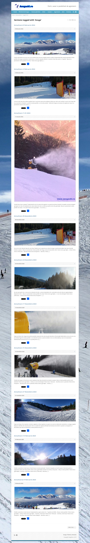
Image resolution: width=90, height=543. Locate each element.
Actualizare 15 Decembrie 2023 (25, 348)
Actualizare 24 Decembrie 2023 (25, 260)
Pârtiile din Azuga (24, 12)
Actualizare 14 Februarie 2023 (25, 436)
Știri (63, 12)
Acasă (15, 12)
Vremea (68, 12)
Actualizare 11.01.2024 (22, 113)
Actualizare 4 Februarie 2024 (24, 69)
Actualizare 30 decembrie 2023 (25, 216)
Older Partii (71, 527)
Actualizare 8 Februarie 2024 (24, 25)
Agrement (57, 12)
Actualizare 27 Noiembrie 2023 (25, 392)
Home (13, 15)
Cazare (50, 12)
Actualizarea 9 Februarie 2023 (25, 480)
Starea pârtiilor (36, 12)
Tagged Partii (25, 15)
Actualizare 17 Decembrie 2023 (25, 304)
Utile (43, 12)
